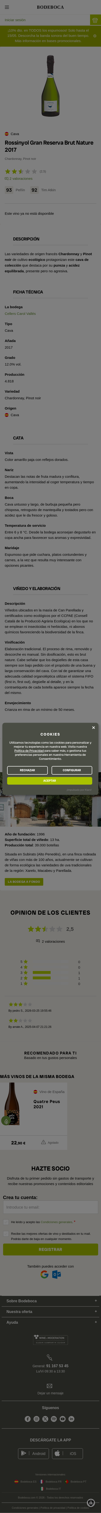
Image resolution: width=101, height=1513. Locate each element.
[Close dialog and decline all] (93, 727)
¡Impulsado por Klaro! (79, 790)
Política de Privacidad (29, 751)
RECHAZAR (27, 770)
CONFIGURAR (72, 770)
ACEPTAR (49, 781)
